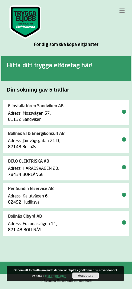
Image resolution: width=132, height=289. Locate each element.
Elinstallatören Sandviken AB (35, 106)
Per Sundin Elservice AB (31, 189)
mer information (55, 275)
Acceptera (85, 276)
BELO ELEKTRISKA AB (28, 161)
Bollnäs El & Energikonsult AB (36, 133)
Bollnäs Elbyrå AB (25, 216)
